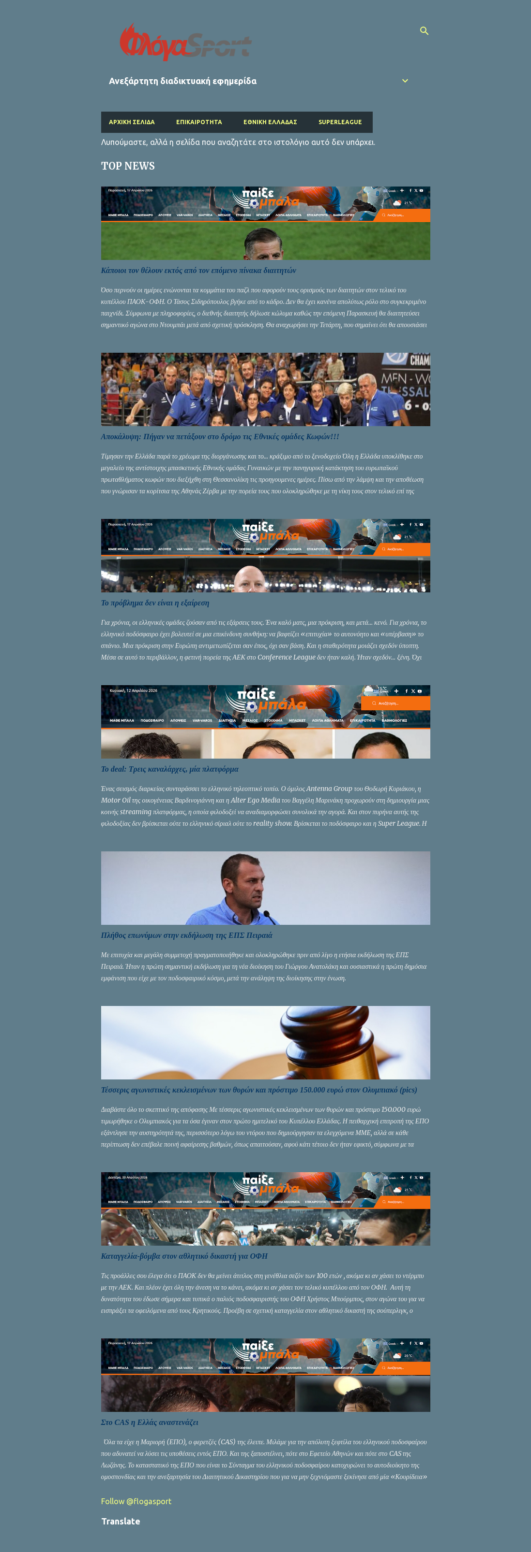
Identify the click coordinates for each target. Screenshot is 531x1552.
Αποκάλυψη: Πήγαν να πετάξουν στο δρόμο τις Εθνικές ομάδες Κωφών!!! (220, 436)
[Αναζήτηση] (424, 31)
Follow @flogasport (136, 1501)
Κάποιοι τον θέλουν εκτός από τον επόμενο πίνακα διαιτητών (198, 270)
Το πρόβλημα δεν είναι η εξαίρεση (155, 603)
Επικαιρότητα (199, 122)
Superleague (340, 122)
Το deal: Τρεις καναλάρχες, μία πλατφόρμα (170, 769)
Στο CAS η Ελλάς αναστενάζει (149, 1422)
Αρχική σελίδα (132, 122)
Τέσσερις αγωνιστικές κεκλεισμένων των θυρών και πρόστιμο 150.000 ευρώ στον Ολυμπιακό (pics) (259, 1090)
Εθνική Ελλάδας (270, 122)
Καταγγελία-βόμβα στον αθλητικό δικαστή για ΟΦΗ (184, 1256)
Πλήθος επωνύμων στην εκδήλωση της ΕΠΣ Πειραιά (187, 935)
